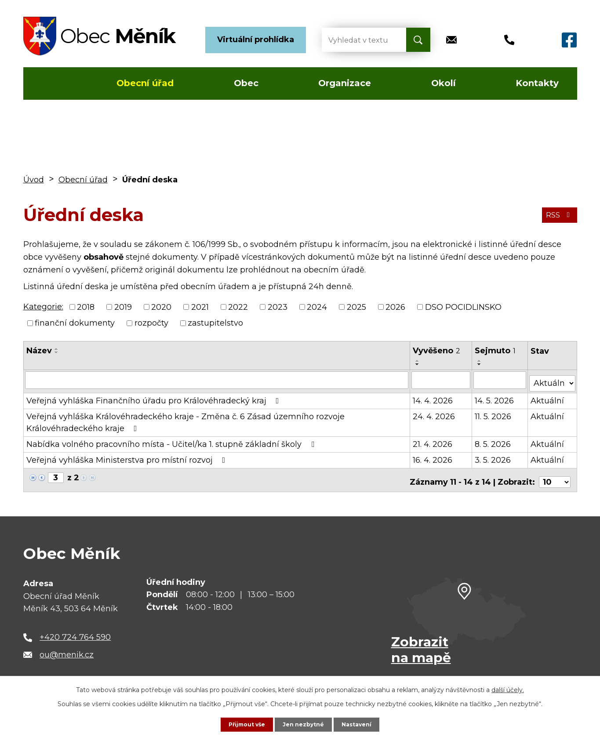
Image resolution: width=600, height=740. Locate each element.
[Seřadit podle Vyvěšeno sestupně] (418, 364)
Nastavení (361, 724)
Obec (246, 83)
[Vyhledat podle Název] (217, 379)
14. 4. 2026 (433, 397)
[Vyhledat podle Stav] (552, 379)
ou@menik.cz (67, 647)
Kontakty (537, 83)
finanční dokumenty (75, 323)
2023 (277, 307)
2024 (317, 307)
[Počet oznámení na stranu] (555, 474)
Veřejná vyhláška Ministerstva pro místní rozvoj (127, 456)
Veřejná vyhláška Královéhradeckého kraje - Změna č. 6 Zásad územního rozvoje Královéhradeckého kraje (185, 419)
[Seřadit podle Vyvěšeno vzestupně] (418, 361)
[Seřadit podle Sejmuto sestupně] (480, 364)
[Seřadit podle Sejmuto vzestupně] (480, 361)
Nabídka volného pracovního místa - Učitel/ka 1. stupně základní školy (172, 441)
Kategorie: (43, 307)
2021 (200, 307)
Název (39, 350)
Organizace (344, 83)
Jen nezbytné (304, 724)
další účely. (507, 689)
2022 (238, 307)
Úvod (49, 83)
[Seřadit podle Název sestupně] (57, 352)
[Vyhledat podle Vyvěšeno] (441, 379)
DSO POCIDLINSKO (463, 307)
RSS (557, 214)
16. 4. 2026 (433, 456)
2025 (356, 307)
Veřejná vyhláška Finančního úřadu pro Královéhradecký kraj (154, 397)
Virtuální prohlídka (255, 39)
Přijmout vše (242, 724)
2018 (86, 307)
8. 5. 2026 (494, 441)
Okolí (443, 83)
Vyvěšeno (437, 350)
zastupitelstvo (215, 323)
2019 (123, 307)
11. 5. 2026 (494, 413)
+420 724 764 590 (75, 630)
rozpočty (151, 323)
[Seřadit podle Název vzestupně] (57, 349)
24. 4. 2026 (434, 413)
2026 (395, 307)
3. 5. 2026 (494, 456)
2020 (161, 307)
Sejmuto (496, 350)
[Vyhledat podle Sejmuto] (500, 379)
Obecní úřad (145, 83)
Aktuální (547, 397)
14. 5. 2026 (495, 397)
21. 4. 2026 (433, 441)
